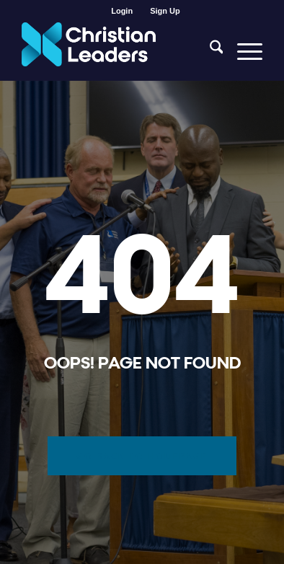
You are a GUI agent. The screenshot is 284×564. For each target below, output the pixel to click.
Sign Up (165, 10)
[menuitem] (122, 10)
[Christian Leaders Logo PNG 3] (118, 51)
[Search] (209, 51)
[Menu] (242, 51)
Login (122, 10)
